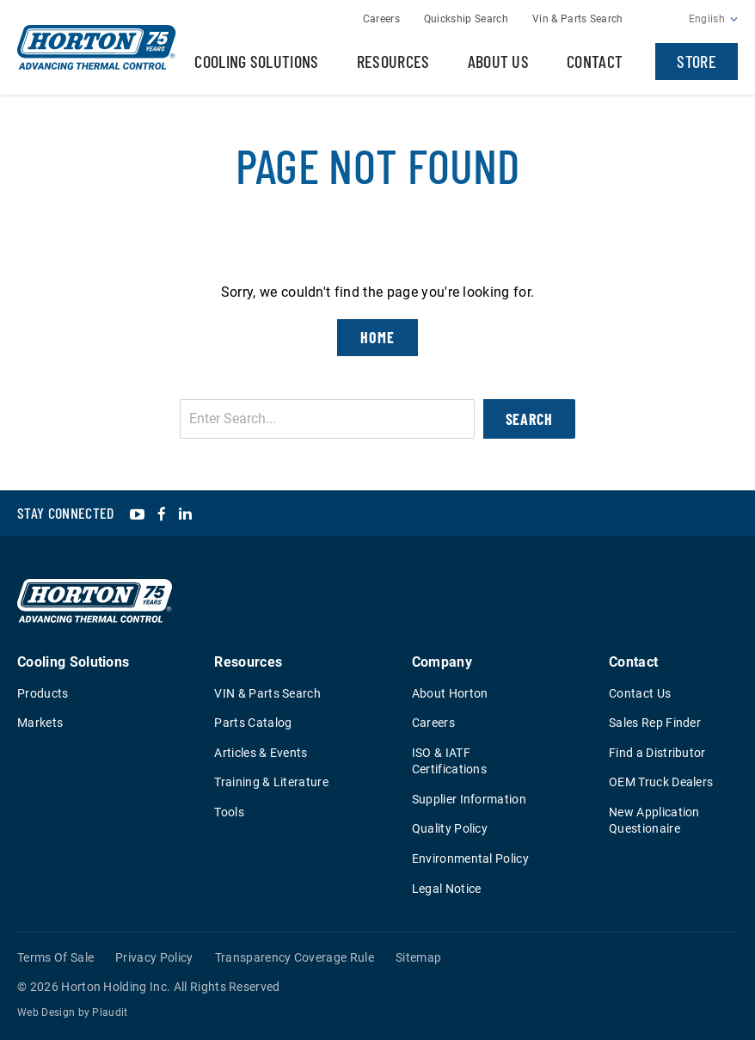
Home (377, 337)
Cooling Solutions (256, 61)
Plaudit (109, 1012)
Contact (595, 61)
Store (696, 61)
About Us (499, 61)
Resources (393, 61)
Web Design (46, 1012)
